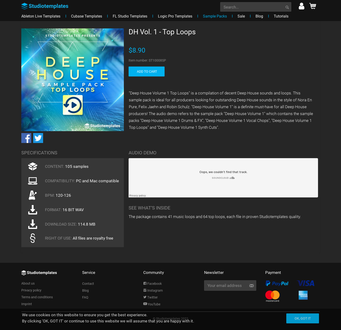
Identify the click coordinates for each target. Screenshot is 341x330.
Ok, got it (303, 318)
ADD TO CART (147, 71)
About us (28, 283)
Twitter (150, 297)
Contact (88, 283)
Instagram (153, 290)
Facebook (152, 283)
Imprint (26, 304)
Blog (85, 290)
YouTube (151, 304)
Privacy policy (31, 290)
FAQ (85, 297)
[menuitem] (255, 6)
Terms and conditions (37, 297)
